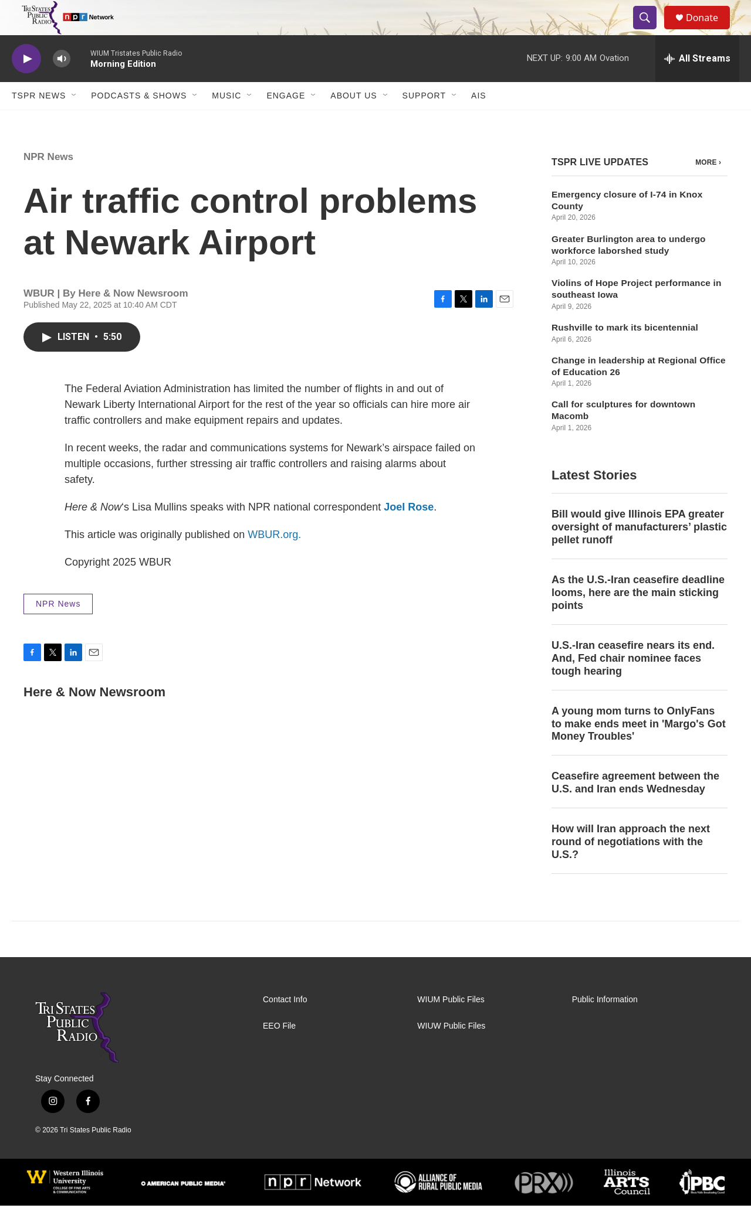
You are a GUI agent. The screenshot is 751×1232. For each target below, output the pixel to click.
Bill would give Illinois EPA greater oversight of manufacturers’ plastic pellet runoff (639, 553)
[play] (26, 85)
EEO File (279, 1052)
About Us (353, 122)
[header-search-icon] (650, 31)
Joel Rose (409, 533)
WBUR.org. (274, 561)
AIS (478, 122)
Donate (709, 31)
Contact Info (285, 1026)
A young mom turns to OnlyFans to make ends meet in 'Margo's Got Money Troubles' (639, 750)
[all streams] (697, 85)
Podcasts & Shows (139, 122)
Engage (285, 122)
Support (424, 122)
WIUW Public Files (451, 1052)
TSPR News (39, 122)
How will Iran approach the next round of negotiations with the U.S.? (631, 868)
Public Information (605, 1026)
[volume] (62, 85)
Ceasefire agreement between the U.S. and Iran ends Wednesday (635, 809)
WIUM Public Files (450, 1026)
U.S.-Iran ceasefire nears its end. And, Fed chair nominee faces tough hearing (633, 684)
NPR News (48, 183)
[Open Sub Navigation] (74, 122)
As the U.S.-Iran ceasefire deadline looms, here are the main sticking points (638, 619)
